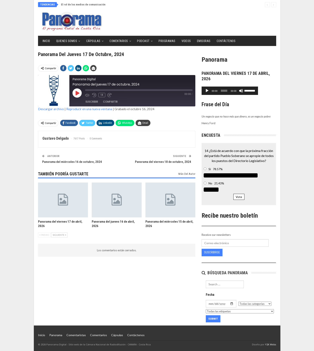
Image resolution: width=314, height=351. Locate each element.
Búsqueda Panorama (225, 272)
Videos (186, 41)
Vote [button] (239, 197)
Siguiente (59, 235)
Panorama (55, 335)
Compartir (110, 101)
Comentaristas (76, 335)
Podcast (143, 41)
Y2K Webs (270, 344)
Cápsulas (93, 41)
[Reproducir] (207, 91)
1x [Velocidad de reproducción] (101, 94)
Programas (167, 41)
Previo (44, 235)
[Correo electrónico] (235, 243)
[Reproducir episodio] (77, 93)
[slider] (233, 91)
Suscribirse (212, 252)
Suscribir (91, 101)
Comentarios (118, 41)
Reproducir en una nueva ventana (89, 109)
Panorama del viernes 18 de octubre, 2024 (163, 162)
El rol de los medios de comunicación (83, 4)
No (210, 183)
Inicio (46, 41)
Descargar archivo (51, 109)
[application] (239, 91)
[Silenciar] (259, 91)
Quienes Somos (66, 41)
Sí (209, 169)
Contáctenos (226, 41)
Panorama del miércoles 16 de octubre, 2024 (72, 162)
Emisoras (204, 41)
